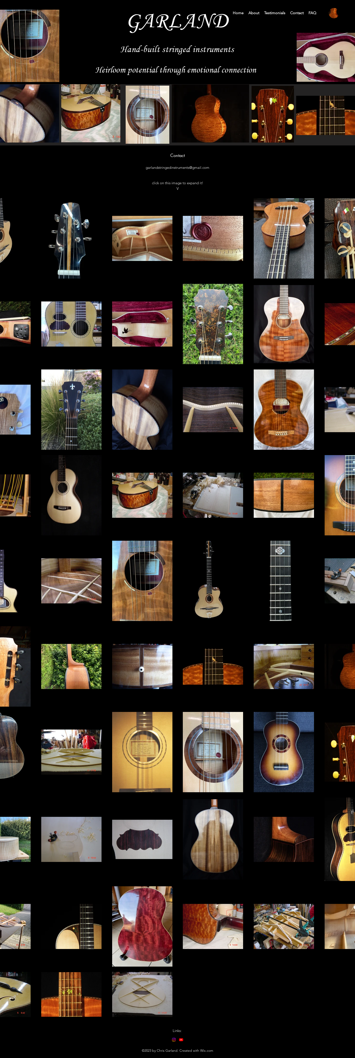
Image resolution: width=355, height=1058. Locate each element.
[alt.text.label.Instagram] (173, 1039)
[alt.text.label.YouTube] (181, 1039)
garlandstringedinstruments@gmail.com (177, 167)
